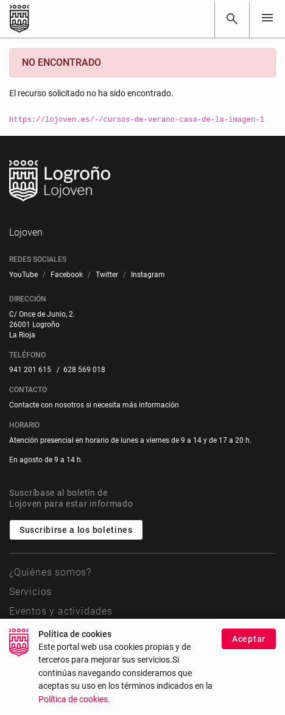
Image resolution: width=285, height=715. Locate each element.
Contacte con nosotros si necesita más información (94, 405)
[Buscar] (232, 19)
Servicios (30, 591)
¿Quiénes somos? (50, 572)
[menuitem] (23, 275)
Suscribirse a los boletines (76, 530)
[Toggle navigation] (267, 18)
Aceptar (249, 650)
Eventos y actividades (61, 611)
